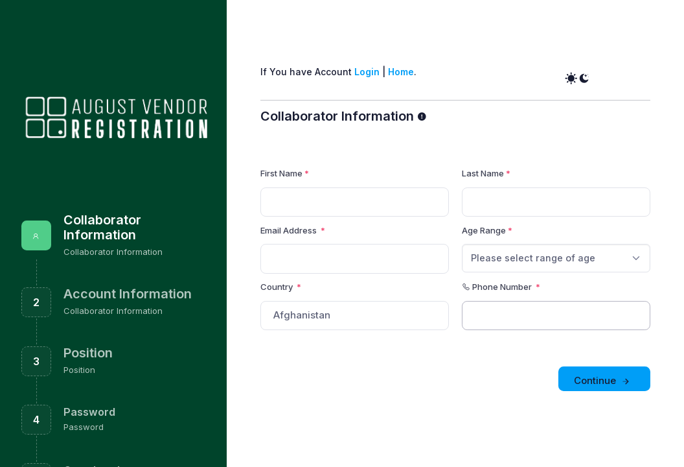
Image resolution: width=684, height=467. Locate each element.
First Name (281, 173)
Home (401, 71)
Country (280, 286)
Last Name (483, 173)
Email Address (289, 230)
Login (367, 71)
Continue (603, 381)
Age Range (484, 230)
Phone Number (501, 286)
